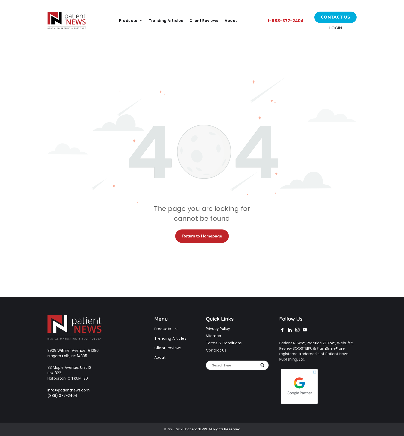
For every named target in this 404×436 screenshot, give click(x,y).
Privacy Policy (218, 328)
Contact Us (216, 350)
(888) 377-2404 (62, 395)
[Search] (237, 365)
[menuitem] (131, 21)
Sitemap (213, 335)
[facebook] (282, 331)
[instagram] (297, 331)
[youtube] (305, 331)
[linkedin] (290, 331)
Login (335, 28)
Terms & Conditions (224, 343)
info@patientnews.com (68, 390)
